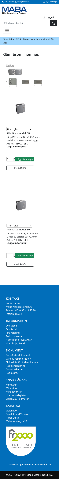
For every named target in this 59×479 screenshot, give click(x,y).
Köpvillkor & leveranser (19, 339)
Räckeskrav (12, 372)
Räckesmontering (16, 365)
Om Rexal (11, 329)
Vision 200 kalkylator (17, 398)
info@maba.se (14, 314)
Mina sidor (12, 388)
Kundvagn (11, 384)
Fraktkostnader (14, 336)
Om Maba (11, 325)
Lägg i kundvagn (25, 159)
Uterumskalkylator (16, 395)
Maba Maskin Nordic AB (40, 474)
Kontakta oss (13, 303)
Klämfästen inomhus (28, 39)
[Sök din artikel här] (26, 23)
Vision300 (11, 410)
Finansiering (13, 332)
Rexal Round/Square (17, 414)
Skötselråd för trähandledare (22, 362)
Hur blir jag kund (15, 343)
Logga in (50, 17)
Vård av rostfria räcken (18, 358)
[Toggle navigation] (7, 30)
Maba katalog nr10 (16, 421)
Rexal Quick (12, 417)
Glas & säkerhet (14, 369)
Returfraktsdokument (18, 355)
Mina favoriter (14, 391)
